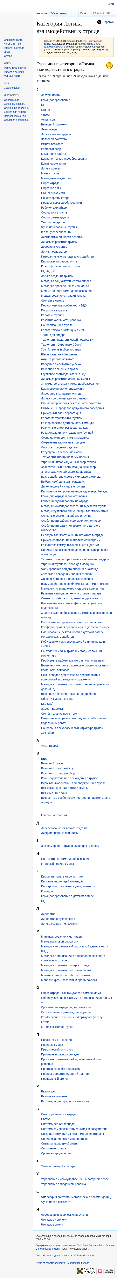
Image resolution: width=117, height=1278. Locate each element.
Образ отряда (50, 183)
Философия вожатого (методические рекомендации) (76, 1197)
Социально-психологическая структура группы (72, 728)
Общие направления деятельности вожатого (71, 403)
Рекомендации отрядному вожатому (65, 1101)
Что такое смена (52, 1224)
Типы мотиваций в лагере (58, 1166)
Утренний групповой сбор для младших (67, 564)
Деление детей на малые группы (63, 486)
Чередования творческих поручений (65, 1214)
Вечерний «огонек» (54, 124)
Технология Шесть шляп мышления (65, 457)
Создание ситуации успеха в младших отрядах (72, 1133)
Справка (108, 22)
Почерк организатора (55, 198)
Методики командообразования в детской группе (73, 506)
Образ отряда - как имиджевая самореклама (71, 993)
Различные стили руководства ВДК (64, 427)
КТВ (43, 105)
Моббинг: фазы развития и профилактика (69, 980)
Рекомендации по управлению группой (67, 432)
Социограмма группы (55, 217)
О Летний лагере (84, 1255)
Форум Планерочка (15, 67)
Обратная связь (51, 188)
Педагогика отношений (56, 1039)
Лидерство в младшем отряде (61, 393)
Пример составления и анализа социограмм (70, 540)
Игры (7, 51)
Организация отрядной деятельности (66, 1007)
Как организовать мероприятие (62, 876)
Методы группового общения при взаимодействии (74, 511)
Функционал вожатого (55, 1202)
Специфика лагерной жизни (59, 1143)
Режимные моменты (54, 1096)
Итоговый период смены (57, 863)
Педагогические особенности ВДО (64, 305)
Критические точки (53, 163)
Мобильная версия (78, 1263)
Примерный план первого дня (61, 413)
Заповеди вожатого (54, 139)
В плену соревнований (56, 232)
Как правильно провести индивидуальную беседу (74, 491)
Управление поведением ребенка (63, 1184)
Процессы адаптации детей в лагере (65, 1073)
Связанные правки (14, 103)
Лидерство (48, 914)
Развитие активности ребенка (61, 320)
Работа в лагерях (14, 72)
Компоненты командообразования (64, 158)
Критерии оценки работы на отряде (64, 501)
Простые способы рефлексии (61, 1068)
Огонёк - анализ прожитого (59, 713)
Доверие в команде (54, 246)
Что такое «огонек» (54, 1219)
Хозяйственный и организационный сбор (68, 467)
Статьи (8, 56)
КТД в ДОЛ (48, 271)
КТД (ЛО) (47, 703)
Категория (41, 13)
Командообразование (55, 100)
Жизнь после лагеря (54, 251)
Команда (47, 891)
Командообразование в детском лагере (67, 896)
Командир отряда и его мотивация (64, 496)
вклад (47, 43)
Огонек (45, 109)
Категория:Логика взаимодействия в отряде (72, 45)
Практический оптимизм (57, 1049)
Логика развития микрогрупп (60, 923)
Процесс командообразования (61, 202)
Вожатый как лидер (54, 792)
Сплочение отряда (53, 1148)
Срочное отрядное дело (57, 1153)
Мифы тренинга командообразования (66, 291)
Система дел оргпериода (58, 1124)
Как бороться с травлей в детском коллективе (71, 622)
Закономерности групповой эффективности (70, 845)
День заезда (49, 129)
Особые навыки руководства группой (66, 1012)
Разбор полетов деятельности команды (67, 423)
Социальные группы (54, 212)
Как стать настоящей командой (62, 881)
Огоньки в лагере (52, 300)
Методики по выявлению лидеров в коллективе (72, 588)
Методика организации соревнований (66, 970)
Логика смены (50, 168)
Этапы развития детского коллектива (66, 471)
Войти (111, 3)
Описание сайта (13, 39)
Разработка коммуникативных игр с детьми (70, 545)
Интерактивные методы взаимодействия (68, 256)
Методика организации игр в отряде (65, 965)
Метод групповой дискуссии (59, 941)
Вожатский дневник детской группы (64, 787)
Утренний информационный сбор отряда (68, 462)
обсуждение (95, 40)
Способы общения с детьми (59, 447)
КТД (43, 901)
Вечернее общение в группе (60, 369)
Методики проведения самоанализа (65, 286)
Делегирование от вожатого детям (64, 828)
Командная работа (53, 154)
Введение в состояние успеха (61, 364)
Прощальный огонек (54, 1078)
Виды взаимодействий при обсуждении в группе (73, 783)
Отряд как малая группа (57, 1026)
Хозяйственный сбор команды (61, 349)
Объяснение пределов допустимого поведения (72, 408)
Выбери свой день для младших (62, 481)
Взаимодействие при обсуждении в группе (69, 778)
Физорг (45, 114)
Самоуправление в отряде (58, 1114)
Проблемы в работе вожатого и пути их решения (73, 660)
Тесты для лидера (53, 335)
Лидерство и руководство (58, 918)
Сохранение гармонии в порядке (63, 442)
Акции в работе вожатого (57, 359)
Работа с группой (52, 315)
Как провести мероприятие (59, 261)
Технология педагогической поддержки (67, 339)
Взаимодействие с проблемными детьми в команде (75, 583)
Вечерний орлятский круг (57, 768)
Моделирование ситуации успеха (63, 295)
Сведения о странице (16, 119)
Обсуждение (58, 13)
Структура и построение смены (62, 452)
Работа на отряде (14, 47)
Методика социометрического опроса (66, 281)
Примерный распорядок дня (60, 1054)
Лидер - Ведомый (52, 708)
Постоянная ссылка (15, 116)
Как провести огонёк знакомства (62, 388)
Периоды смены (52, 1044)
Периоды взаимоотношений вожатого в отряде (72, 535)
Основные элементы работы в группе (66, 515)
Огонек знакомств (53, 193)
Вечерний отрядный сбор (58, 773)
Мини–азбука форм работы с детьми (65, 975)
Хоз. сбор (47, 732)
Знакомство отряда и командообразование (70, 383)
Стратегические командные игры (63, 330)
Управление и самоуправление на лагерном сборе (75, 1179)
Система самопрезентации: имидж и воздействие (74, 1129)
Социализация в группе (57, 325)
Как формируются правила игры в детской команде (75, 627)
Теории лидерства (53, 222)
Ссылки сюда (11, 100)
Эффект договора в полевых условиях (67, 578)
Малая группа (50, 173)
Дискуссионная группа (56, 134)
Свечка (45, 1119)
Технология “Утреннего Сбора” (61, 344)
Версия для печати (15, 111)
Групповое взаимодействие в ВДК (63, 374)
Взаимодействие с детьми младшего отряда (70, 476)
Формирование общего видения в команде (69, 569)
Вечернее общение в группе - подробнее (68, 693)
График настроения (54, 815)
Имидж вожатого (52, 144)
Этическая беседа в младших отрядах (66, 574)
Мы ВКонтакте (12, 75)
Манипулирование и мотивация (62, 936)
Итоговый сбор (51, 149)
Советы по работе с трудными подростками (70, 598)
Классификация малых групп (60, 266)
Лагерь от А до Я (13, 43)
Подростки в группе (54, 310)
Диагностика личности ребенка (62, 237)
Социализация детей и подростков (64, 1138)
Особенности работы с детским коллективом (71, 520)
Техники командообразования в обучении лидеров (75, 559)
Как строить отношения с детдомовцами (68, 886)
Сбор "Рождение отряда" (57, 698)
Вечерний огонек (52, 763)
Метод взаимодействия (56, 178)
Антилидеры (49, 745)
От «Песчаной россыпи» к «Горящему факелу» (72, 1017)
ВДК (44, 758)
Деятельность (50, 95)
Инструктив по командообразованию (65, 858)
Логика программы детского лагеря (64, 398)
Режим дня (48, 1091)
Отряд (45, 1022)
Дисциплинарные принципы (59, 833)
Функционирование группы (59, 227)
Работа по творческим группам (61, 418)
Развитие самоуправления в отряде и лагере (71, 593)
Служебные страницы (16, 108)
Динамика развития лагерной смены (65, 379)
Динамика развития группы (59, 242)
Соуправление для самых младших (65, 437)
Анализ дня (48, 119)
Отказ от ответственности (50, 1263)
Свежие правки (12, 87)
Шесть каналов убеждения (59, 354)
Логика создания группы (57, 276)
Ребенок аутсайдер (54, 207)
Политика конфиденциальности (53, 1255)
